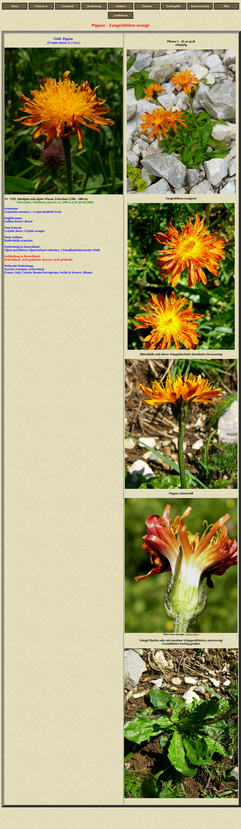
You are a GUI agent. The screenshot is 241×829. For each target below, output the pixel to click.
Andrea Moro (192, 634)
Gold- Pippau (64, 39)
